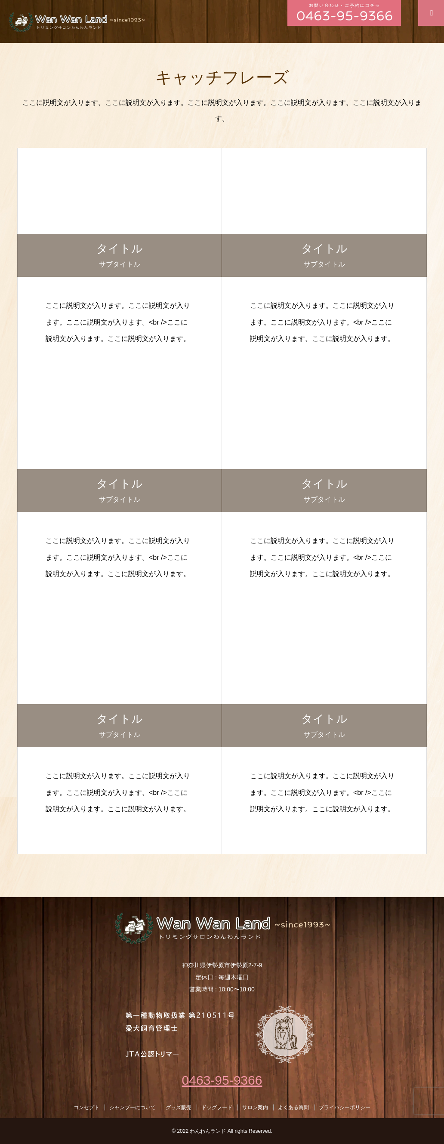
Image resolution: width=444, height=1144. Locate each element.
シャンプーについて (132, 1107)
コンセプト (86, 1107)
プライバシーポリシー (344, 1107)
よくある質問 (293, 1107)
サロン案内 (255, 1107)
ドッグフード (216, 1107)
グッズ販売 (178, 1107)
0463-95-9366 (222, 1080)
